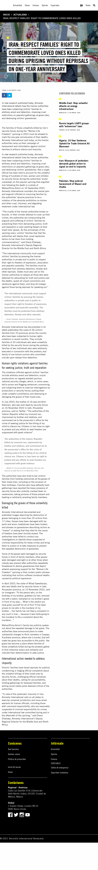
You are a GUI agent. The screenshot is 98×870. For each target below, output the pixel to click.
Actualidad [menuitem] (17, 5)
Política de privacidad (17, 759)
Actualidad (20, 14)
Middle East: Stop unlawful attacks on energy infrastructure (73, 105)
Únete (88, 5)
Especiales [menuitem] (55, 5)
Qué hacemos (13, 749)
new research (11, 154)
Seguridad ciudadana (59, 772)
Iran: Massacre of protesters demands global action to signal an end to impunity (73, 163)
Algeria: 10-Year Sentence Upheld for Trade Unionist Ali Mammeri (74, 143)
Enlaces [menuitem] (36, 5)
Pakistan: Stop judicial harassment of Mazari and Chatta (72, 183)
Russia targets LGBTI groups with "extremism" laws (74, 125)
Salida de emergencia (59, 767)
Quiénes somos (14, 754)
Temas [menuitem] (27, 5)
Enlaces (54, 759)
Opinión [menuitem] (45, 5)
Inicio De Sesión (14, 767)
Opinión (54, 754)
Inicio (6, 14)
